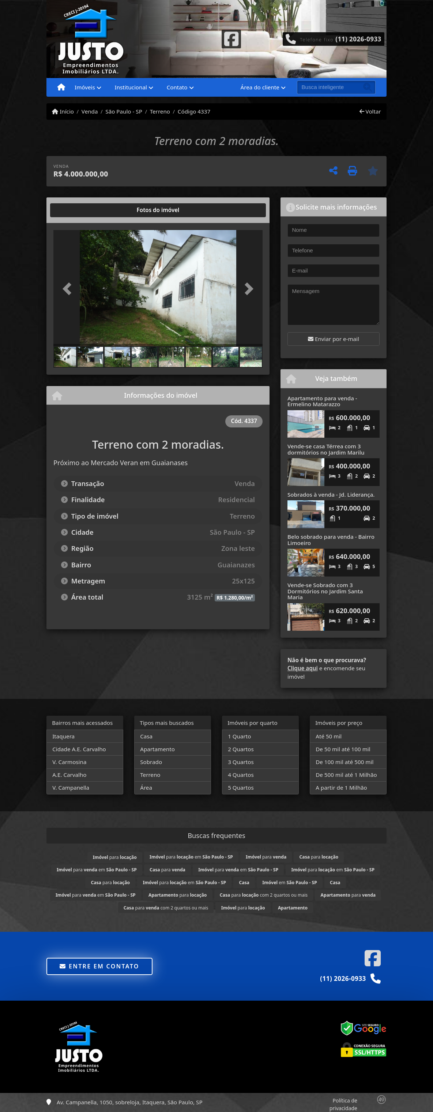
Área (146, 787)
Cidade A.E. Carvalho (79, 749)
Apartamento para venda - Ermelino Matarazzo (322, 401)
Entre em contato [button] (99, 966)
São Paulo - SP (123, 111)
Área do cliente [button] (260, 87)
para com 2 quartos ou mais (264, 895)
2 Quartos (241, 749)
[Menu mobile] (61, 87)
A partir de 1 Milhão (341, 787)
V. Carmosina (69, 762)
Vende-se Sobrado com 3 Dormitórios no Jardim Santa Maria (325, 591)
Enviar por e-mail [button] (333, 338)
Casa (146, 736)
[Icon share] (231, 38)
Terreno (160, 111)
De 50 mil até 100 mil (343, 749)
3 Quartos (241, 762)
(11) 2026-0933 (358, 39)
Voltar (370, 111)
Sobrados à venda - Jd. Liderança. (331, 494)
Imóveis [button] (85, 87)
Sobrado (151, 762)
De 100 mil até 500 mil (344, 762)
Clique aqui (302, 668)
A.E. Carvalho (69, 774)
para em (191, 857)
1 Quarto (239, 736)
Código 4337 (194, 111)
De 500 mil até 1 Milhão (346, 774)
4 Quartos (241, 774)
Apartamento (157, 749)
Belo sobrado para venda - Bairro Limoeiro (330, 539)
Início (63, 111)
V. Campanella (70, 787)
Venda (90, 111)
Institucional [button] (131, 87)
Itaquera (63, 736)
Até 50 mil (329, 736)
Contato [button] (177, 87)
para (115, 857)
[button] (69, 289)
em (289, 882)
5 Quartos (241, 787)
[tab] (77, 210)
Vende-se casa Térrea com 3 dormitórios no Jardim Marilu (325, 449)
